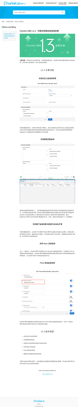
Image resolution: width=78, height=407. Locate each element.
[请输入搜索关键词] (39, 12)
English (39, 404)
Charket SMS (63, 3)
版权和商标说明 (39, 406)
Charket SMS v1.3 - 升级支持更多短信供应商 (9, 36)
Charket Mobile (73, 3)
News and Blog (19, 21)
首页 (3, 21)
